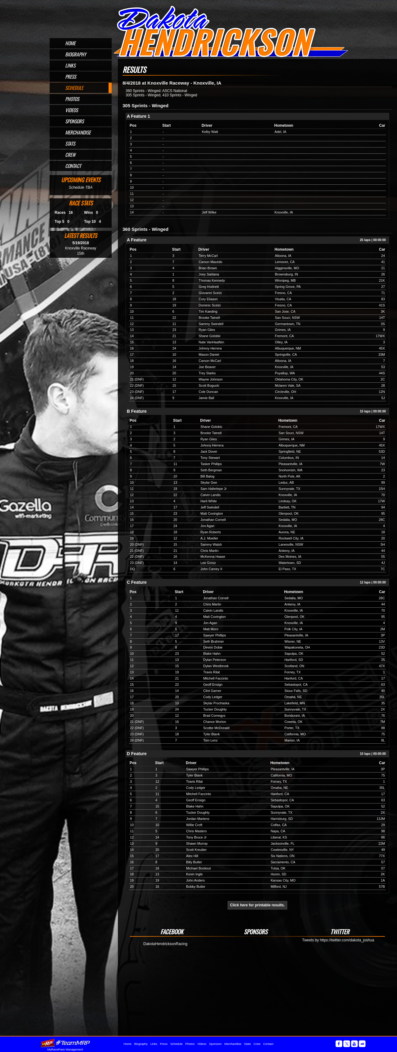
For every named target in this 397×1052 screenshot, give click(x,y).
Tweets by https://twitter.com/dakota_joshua (338, 940)
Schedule (74, 87)
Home (70, 43)
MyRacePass (65, 1043)
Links (70, 65)
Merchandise (78, 132)
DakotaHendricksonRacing (165, 944)
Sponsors (74, 121)
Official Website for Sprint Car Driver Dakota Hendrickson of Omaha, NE (230, 32)
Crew (70, 154)
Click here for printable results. (257, 905)
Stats (70, 143)
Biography (75, 54)
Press (70, 76)
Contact (73, 165)
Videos (71, 110)
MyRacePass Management (65, 1049)
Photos (72, 99)
